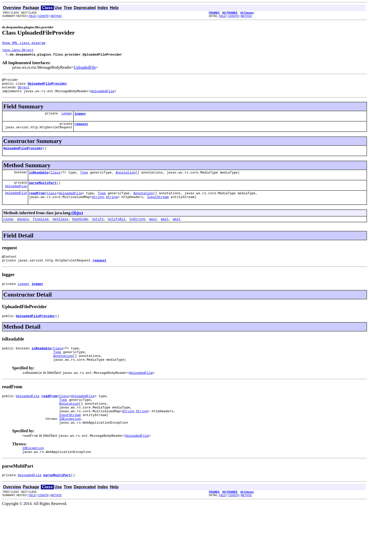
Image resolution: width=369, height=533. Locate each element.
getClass (60, 229)
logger (80, 118)
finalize (40, 229)
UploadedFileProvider (23, 155)
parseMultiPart (43, 191)
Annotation (125, 180)
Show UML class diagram (23, 43)
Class (55, 180)
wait (153, 229)
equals (23, 229)
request (81, 130)
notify (98, 229)
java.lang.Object (18, 51)
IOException (70, 440)
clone (8, 229)
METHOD (56, 16)
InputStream (158, 206)
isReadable (39, 180)
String (98, 206)
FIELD (32, 16)
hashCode (80, 229)
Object (24, 91)
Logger (66, 118)
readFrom (37, 202)
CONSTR (43, 16)
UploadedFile (85, 69)
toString (137, 229)
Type (84, 180)
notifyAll (116, 229)
